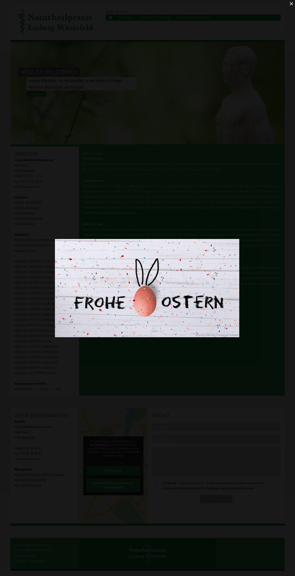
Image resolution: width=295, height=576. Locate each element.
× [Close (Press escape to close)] (291, 3)
